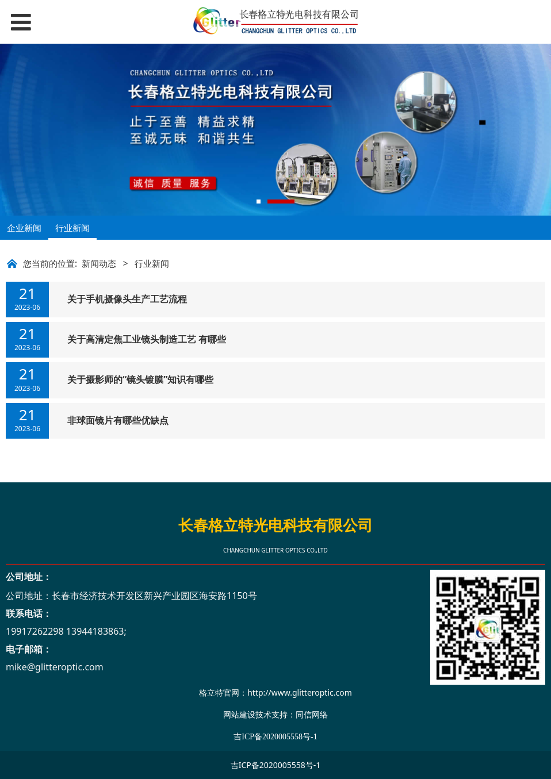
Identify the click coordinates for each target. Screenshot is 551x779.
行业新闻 (72, 227)
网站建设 (239, 714)
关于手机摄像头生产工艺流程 (127, 299)
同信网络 (312, 714)
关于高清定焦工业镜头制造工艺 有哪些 (146, 339)
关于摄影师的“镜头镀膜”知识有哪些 (140, 379)
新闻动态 (99, 264)
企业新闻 (24, 227)
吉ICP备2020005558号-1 (276, 764)
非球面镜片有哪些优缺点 (118, 420)
